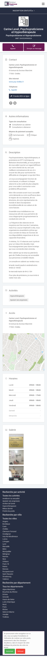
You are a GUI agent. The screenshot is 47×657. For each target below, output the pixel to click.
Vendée (5, 614)
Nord (4, 604)
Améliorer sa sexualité (11, 499)
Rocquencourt (8, 571)
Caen (5, 526)
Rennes (5, 569)
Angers (5, 521)
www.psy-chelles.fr (16, 82)
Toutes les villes (10, 518)
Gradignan (7, 534)
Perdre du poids (9, 511)
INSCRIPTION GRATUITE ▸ (23, 11)
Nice (4, 559)
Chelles (5, 529)
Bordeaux (6, 524)
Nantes (5, 556)
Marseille (6, 546)
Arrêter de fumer (9, 504)
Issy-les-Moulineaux (10, 536)
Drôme (5, 594)
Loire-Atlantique (9, 602)
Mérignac (6, 554)
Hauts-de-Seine (8, 599)
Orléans (6, 561)
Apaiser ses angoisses (11, 501)
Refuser (21, 651)
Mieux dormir (8, 509)
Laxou (5, 539)
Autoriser (9, 651)
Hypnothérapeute (9, 506)
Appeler (13, 90)
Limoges (6, 541)
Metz (4, 549)
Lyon (4, 544)
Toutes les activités (11, 496)
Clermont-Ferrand (9, 531)
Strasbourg (7, 577)
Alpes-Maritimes (9, 589)
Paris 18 (6, 564)
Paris (5, 607)
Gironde (6, 597)
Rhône (5, 609)
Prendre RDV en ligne (20, 96)
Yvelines (6, 617)
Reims (5, 566)
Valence (6, 579)
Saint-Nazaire (8, 574)
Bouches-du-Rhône (10, 592)
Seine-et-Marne (8, 612)
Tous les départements (13, 586)
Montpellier (7, 551)
